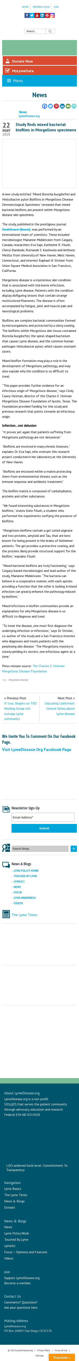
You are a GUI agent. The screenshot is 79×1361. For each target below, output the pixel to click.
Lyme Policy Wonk (26, 871)
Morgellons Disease (18, 679)
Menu (14, 80)
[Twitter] (50, 106)
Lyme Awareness (25, 898)
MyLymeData (19, 70)
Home (25, 6)
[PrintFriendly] (73, 106)
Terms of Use (60, 1350)
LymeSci (19, 881)
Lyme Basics (12, 1188)
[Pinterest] (56, 106)
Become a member (17, 1283)
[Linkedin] (62, 106)
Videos (18, 903)
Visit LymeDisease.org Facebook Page (36, 749)
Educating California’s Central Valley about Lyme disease (60, 708)
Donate (9, 1207)
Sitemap (39, 1355)
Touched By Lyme (25, 876)
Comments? (12, 1302)
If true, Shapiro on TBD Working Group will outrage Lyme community (20, 711)
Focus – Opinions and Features (25, 1252)
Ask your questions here (20, 1307)
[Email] (68, 106)
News (17, 887)
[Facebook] (44, 106)
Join (56, 6)
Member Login (41, 6)
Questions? (30, 1302)
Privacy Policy (43, 1350)
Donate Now (19, 61)
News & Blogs (14, 1201)
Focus (18, 892)
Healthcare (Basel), (16, 229)
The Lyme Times (24, 914)
